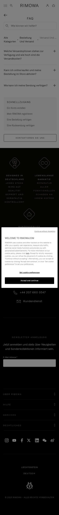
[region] (29, 257)
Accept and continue (29, 280)
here (27, 253)
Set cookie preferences (30, 272)
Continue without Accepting (44, 231)
